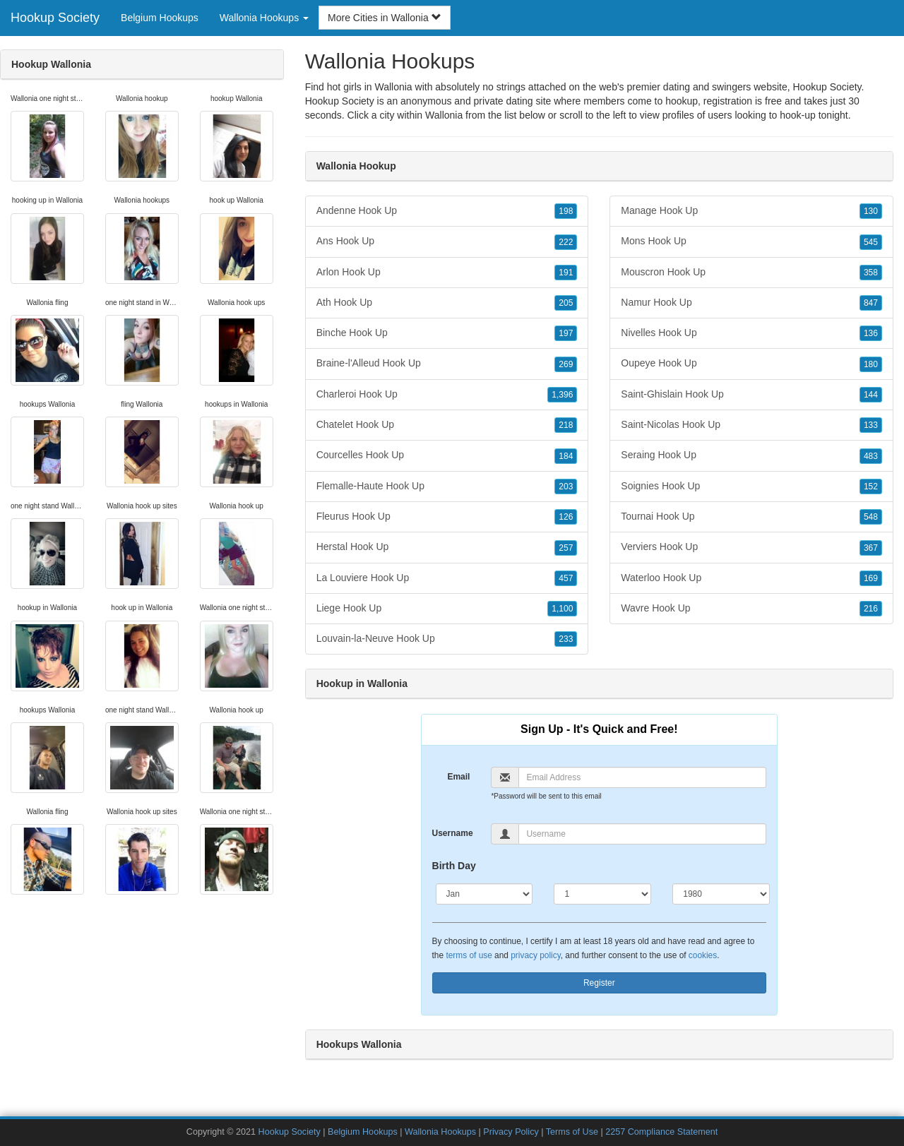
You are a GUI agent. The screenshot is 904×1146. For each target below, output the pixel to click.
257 (566, 548)
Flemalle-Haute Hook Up (447, 486)
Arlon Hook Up (447, 272)
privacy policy (535, 955)
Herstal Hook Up (447, 547)
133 (871, 425)
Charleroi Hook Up (447, 394)
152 (871, 486)
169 (871, 578)
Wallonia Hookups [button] (264, 17)
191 (566, 272)
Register (599, 983)
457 (566, 578)
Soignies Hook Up (751, 486)
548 (871, 517)
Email (458, 777)
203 (566, 486)
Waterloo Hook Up (751, 578)
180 (871, 364)
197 (566, 333)
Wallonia (444, 115)
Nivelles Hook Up (751, 333)
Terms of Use (572, 1132)
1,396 (562, 395)
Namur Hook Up (751, 303)
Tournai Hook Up (751, 517)
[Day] (602, 894)
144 (871, 395)
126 (566, 517)
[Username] (642, 833)
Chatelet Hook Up (447, 425)
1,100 (562, 609)
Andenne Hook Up (447, 211)
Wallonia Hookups (440, 1132)
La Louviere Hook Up (447, 578)
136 (871, 333)
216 (871, 609)
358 (871, 272)
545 (871, 242)
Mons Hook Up (751, 241)
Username (452, 833)
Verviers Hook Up (751, 547)
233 (566, 639)
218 (566, 425)
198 (566, 211)
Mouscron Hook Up (751, 272)
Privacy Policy (510, 1132)
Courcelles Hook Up (447, 455)
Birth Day (454, 865)
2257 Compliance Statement (661, 1132)
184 (566, 456)
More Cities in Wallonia (384, 17)
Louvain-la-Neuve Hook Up (447, 639)
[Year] (721, 894)
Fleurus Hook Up (447, 517)
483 (871, 456)
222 (566, 242)
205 (566, 303)
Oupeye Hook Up (751, 363)
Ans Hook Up (447, 241)
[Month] (484, 894)
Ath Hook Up (447, 303)
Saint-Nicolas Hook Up (751, 425)
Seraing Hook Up (751, 455)
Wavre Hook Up (751, 608)
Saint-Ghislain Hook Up (751, 394)
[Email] (642, 777)
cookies (703, 955)
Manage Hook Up (751, 211)
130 (871, 211)
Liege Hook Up (447, 608)
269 (566, 364)
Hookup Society (55, 18)
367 (871, 548)
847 (871, 303)
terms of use (469, 955)
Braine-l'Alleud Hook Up (447, 363)
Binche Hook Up (447, 333)
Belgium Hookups (159, 17)
